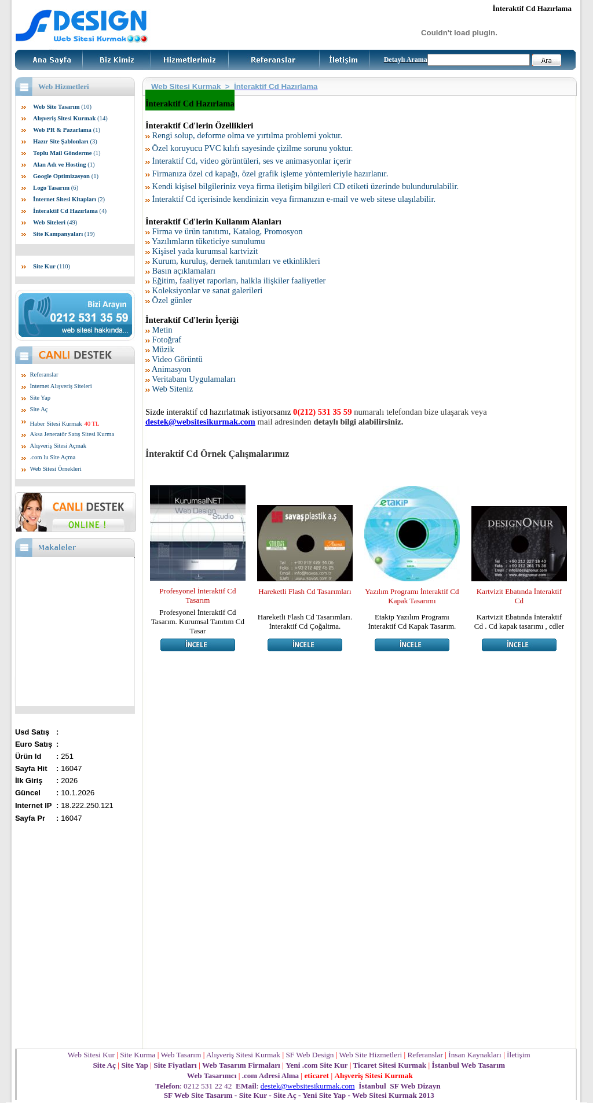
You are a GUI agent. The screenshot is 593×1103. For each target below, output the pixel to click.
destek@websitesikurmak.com (308, 1086)
